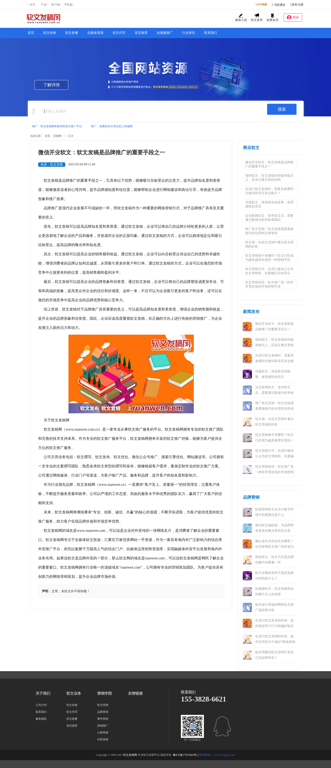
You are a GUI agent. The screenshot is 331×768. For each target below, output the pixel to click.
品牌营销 (102, 711)
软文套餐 (71, 33)
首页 (31, 33)
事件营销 (102, 718)
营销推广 (102, 725)
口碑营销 (102, 732)
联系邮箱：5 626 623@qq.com (217, 754)
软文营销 (102, 705)
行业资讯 (188, 33)
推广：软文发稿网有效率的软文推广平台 (57, 126)
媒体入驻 (241, 17)
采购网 (57, 136)
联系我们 (210, 33)
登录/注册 (296, 4)
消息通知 (279, 4)
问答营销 (102, 739)
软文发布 (257, 17)
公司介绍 (41, 705)
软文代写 (119, 33)
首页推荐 (141, 33)
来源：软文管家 (51, 164)
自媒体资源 (95, 33)
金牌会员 (272, 17)
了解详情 (51, 85)
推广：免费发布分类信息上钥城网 (111, 126)
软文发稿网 (130, 754)
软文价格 (49, 33)
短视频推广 (165, 33)
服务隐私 (41, 718)
